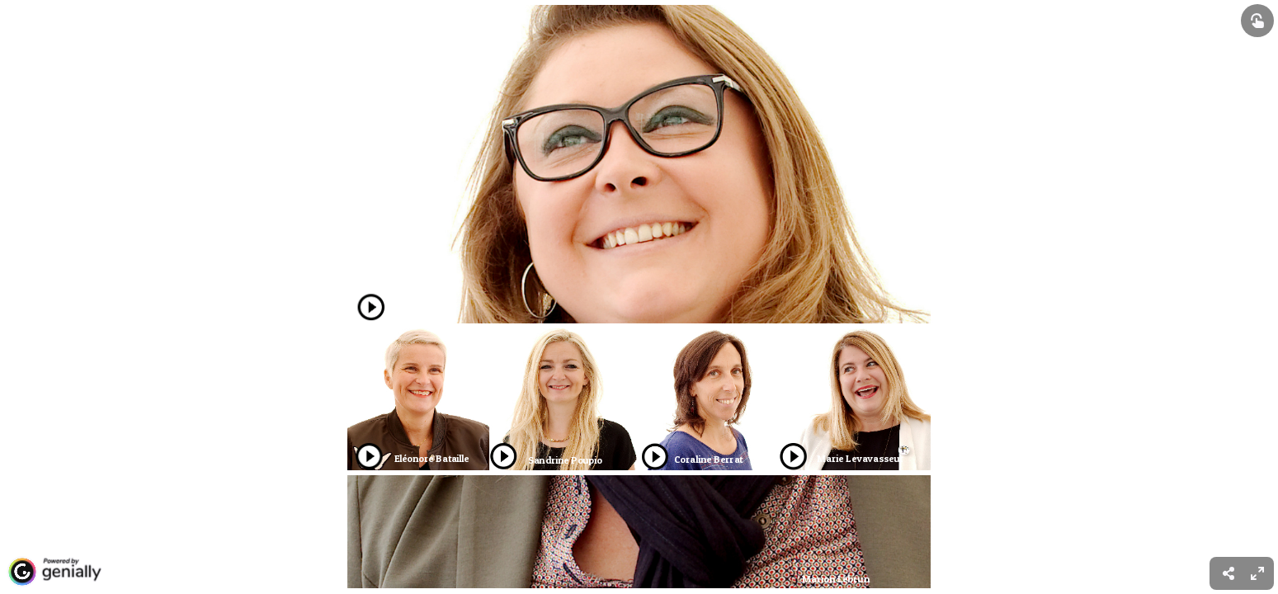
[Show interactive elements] (1257, 20)
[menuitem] (1257, 573)
